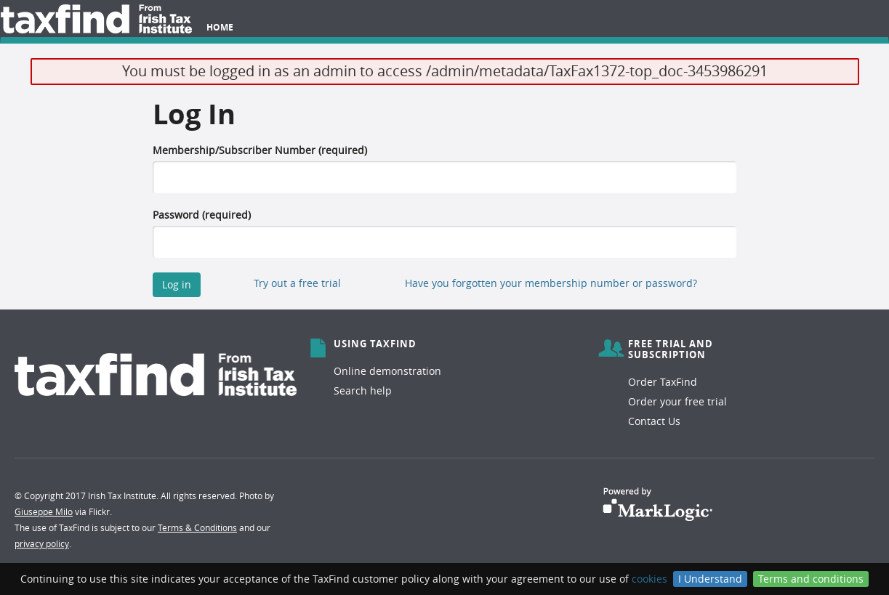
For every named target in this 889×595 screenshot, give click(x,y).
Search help (363, 390)
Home (219, 27)
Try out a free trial (297, 283)
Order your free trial (677, 401)
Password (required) (202, 215)
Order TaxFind (662, 382)
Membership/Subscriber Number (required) (260, 150)
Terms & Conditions (197, 527)
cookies (649, 579)
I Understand (710, 579)
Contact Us (654, 421)
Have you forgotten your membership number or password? (551, 283)
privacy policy (42, 543)
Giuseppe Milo (44, 511)
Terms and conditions (811, 579)
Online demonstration (387, 371)
